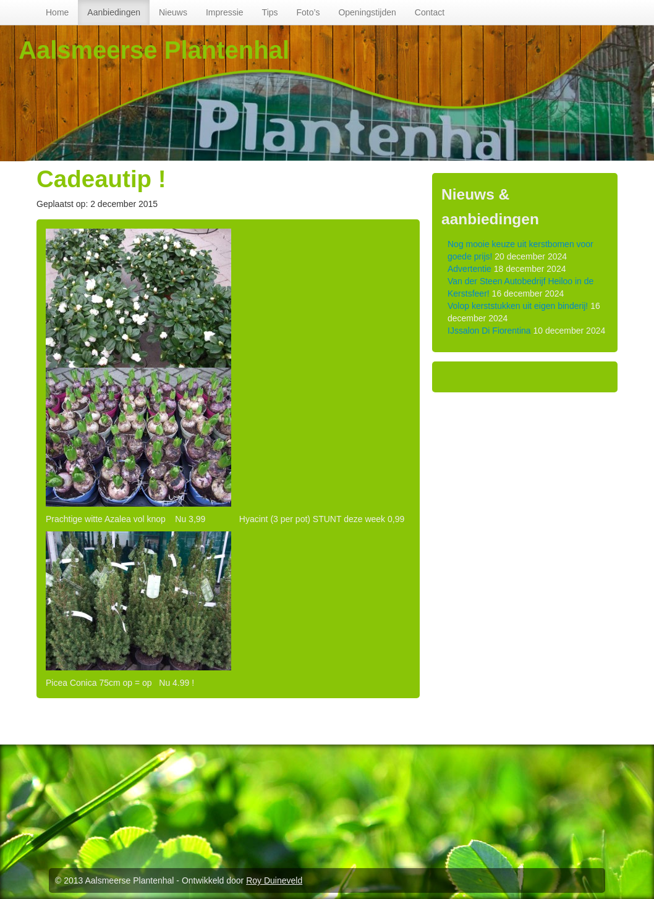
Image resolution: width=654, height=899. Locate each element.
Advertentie (469, 269)
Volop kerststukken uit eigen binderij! (518, 306)
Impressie (225, 12)
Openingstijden (367, 12)
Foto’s (308, 12)
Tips (270, 12)
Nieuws (173, 12)
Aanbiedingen (113, 12)
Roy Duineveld (274, 880)
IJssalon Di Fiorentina (489, 331)
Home (57, 12)
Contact (429, 12)
